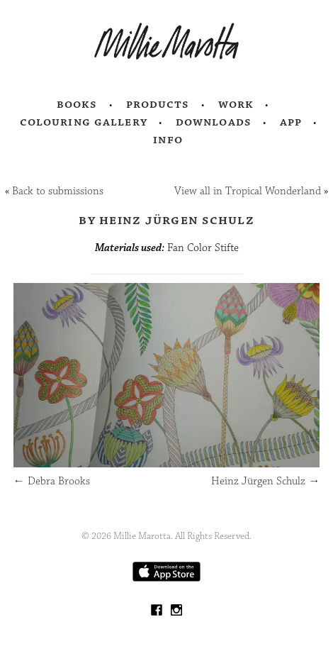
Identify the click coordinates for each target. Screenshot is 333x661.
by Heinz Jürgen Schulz (166, 219)
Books (77, 104)
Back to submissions (57, 191)
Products (158, 104)
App (291, 122)
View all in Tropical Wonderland (247, 191)
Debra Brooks (51, 481)
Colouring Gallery (83, 122)
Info (168, 140)
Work (236, 104)
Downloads (214, 122)
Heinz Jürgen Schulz (265, 481)
